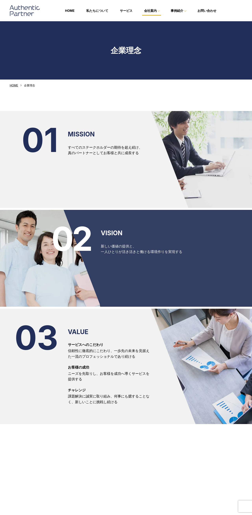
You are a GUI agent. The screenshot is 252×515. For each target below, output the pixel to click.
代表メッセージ (143, 474)
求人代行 (198, 476)
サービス (126, 11)
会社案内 (136, 465)
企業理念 (139, 470)
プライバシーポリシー (204, 488)
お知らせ (195, 482)
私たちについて (97, 11)
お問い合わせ (206, 11)
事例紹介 (195, 470)
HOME (69, 11)
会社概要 (139, 479)
